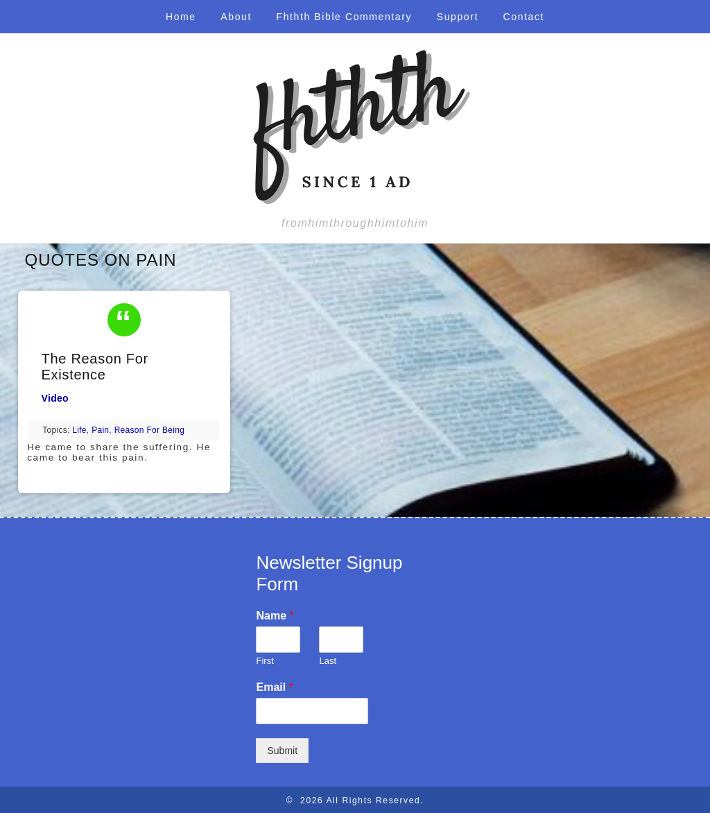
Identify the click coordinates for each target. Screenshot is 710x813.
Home (181, 16)
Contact (523, 16)
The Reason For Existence (95, 366)
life (79, 430)
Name (274, 616)
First (264, 661)
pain (100, 430)
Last (327, 661)
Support (457, 16)
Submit (282, 750)
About (236, 16)
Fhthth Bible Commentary (345, 16)
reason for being (149, 430)
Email (274, 687)
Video (55, 398)
